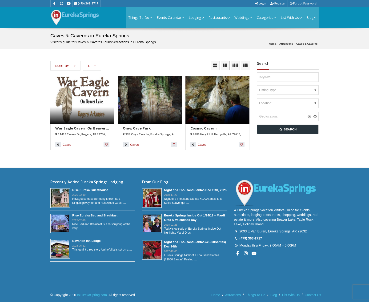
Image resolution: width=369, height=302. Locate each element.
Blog (311, 17)
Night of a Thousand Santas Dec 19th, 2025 (195, 190)
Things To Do (140, 17)
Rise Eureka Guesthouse (90, 190)
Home (272, 43)
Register (278, 3)
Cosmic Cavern (203, 128)
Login (260, 3)
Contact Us (313, 295)
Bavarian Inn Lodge (86, 241)
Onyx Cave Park (137, 128)
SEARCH (288, 129)
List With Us (291, 17)
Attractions (286, 43)
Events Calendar (170, 17)
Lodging (196, 17)
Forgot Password (303, 3)
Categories (266, 17)
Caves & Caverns (306, 43)
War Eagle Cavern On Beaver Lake (80, 130)
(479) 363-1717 (250, 238)
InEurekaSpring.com (92, 295)
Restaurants (219, 17)
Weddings (243, 17)
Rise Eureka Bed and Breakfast (94, 215)
